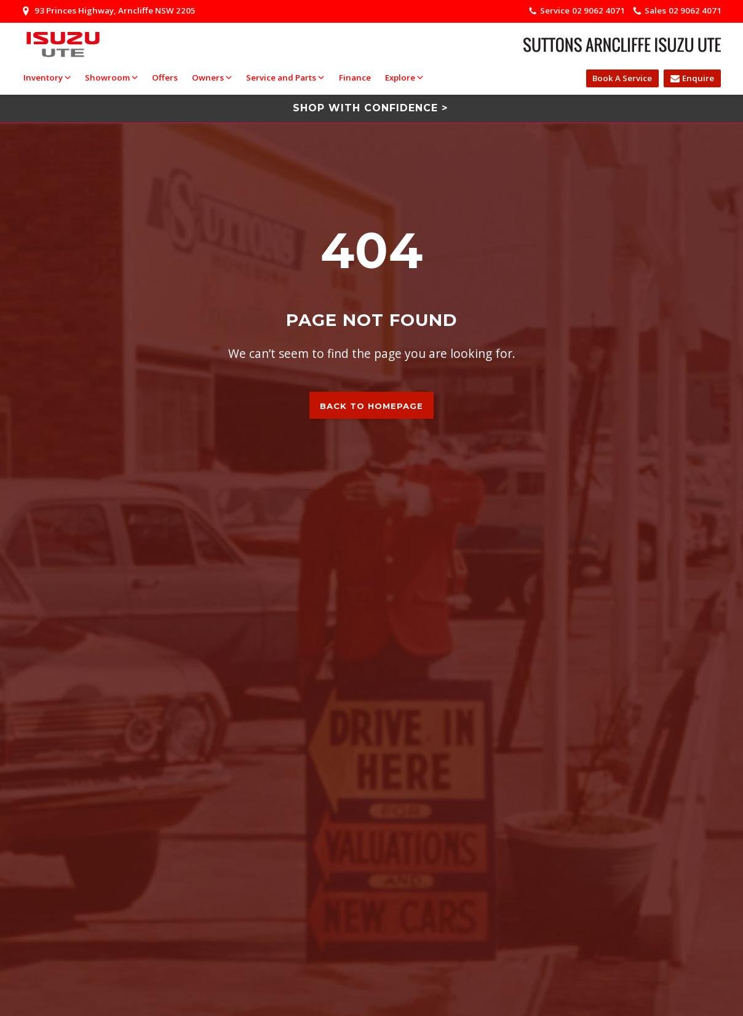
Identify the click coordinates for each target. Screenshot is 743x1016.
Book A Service (622, 78)
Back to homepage (371, 406)
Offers (165, 77)
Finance (355, 77)
